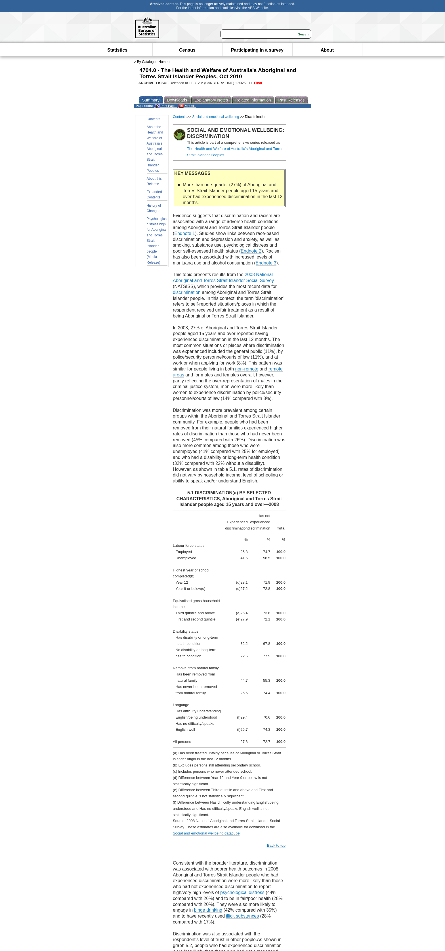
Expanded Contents (154, 194)
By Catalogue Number (154, 62)
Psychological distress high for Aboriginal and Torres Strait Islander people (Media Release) (157, 240)
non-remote (247, 369)
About (327, 50)
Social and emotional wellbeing (215, 117)
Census (187, 50)
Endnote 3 (266, 262)
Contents (153, 119)
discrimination (187, 292)
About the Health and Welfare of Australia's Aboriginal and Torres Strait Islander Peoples (155, 149)
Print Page (165, 106)
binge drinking (208, 910)
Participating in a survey (257, 50)
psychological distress (242, 892)
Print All (186, 106)
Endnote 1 (184, 233)
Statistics (117, 50)
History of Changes (154, 208)
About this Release (154, 181)
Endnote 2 (251, 251)
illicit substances (242, 916)
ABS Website (258, 8)
